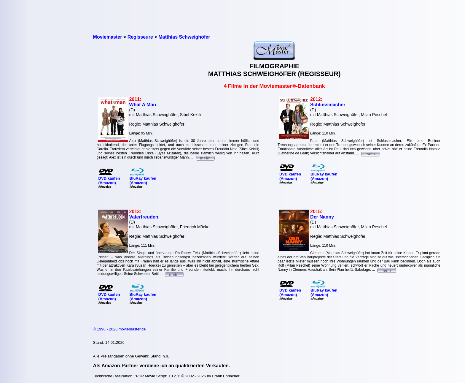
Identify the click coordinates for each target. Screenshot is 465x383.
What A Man (142, 104)
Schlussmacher (327, 104)
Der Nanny (322, 216)
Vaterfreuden (143, 216)
